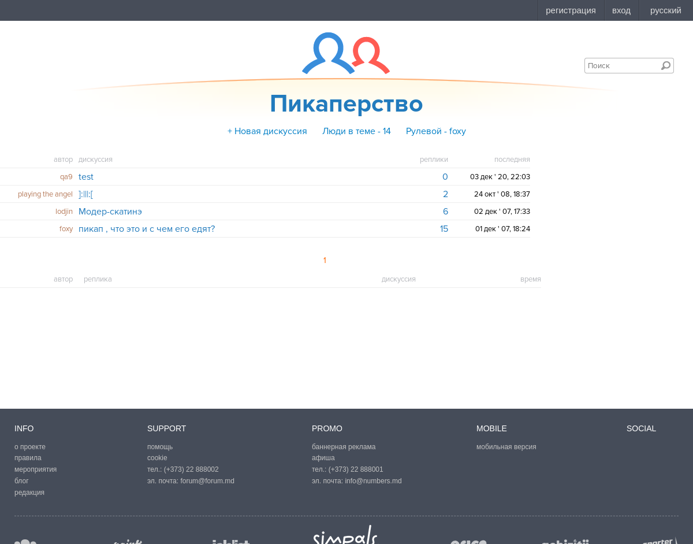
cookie (157, 458)
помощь (160, 447)
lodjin (64, 211)
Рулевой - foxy (436, 131)
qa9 (66, 177)
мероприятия (35, 469)
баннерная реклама (343, 447)
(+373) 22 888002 (191, 469)
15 (444, 229)
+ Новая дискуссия (267, 131)
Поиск (665, 65)
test (86, 177)
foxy (66, 229)
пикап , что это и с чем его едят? (147, 229)
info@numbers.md (373, 481)
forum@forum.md (207, 481)
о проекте (30, 447)
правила (28, 458)
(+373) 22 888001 (356, 469)
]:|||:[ (86, 194)
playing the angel (45, 194)
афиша (323, 458)
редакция (29, 493)
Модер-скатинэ (110, 211)
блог (21, 481)
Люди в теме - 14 (356, 131)
